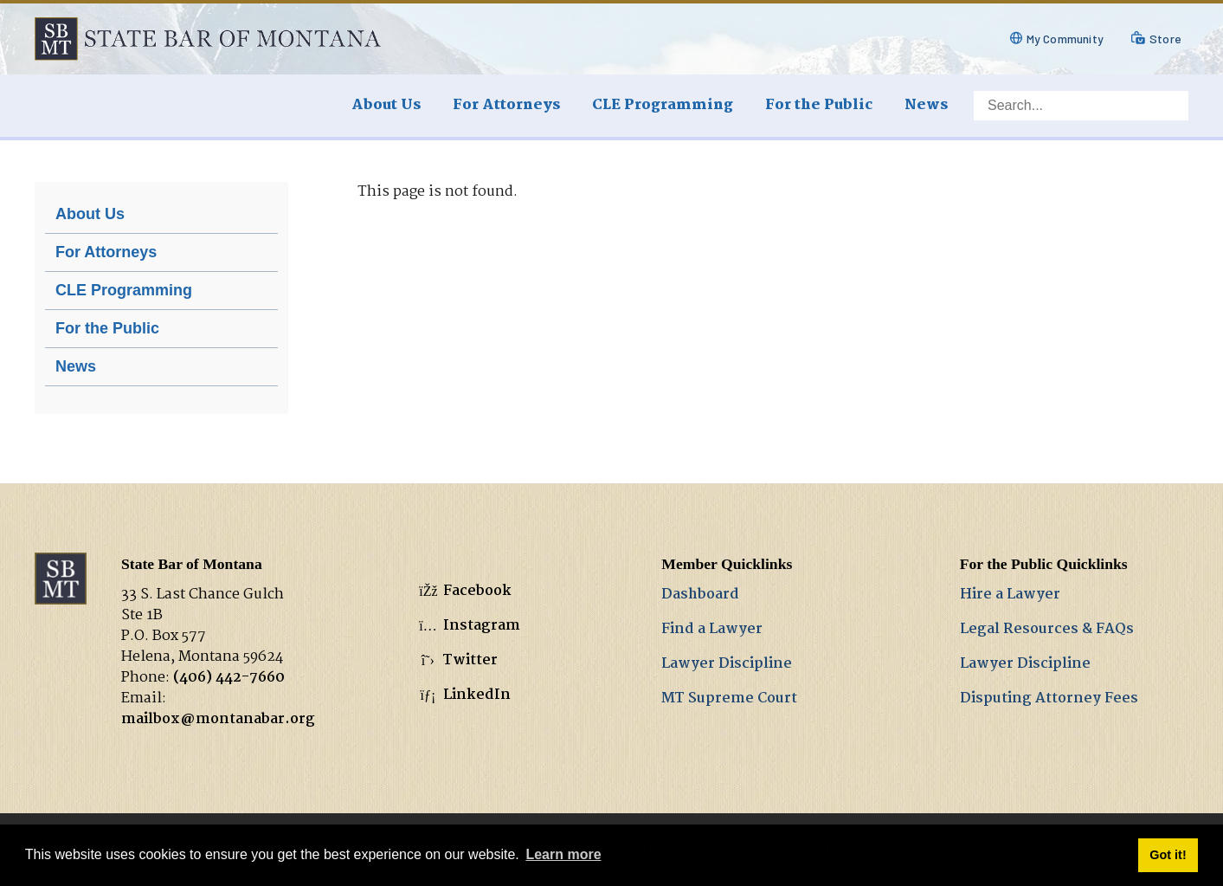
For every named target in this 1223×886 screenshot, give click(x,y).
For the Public (107, 328)
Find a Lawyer (712, 629)
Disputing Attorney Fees (1049, 698)
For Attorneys (106, 252)
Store (1165, 38)
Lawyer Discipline (726, 664)
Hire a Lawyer (1010, 594)
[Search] (1081, 105)
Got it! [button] (1167, 855)
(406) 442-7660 (229, 677)
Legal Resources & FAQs (1047, 629)
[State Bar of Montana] (208, 38)
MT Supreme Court (729, 698)
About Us (90, 214)
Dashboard (700, 594)
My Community (1065, 38)
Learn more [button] (563, 854)
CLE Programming (123, 290)
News (75, 366)
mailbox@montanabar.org (218, 719)
